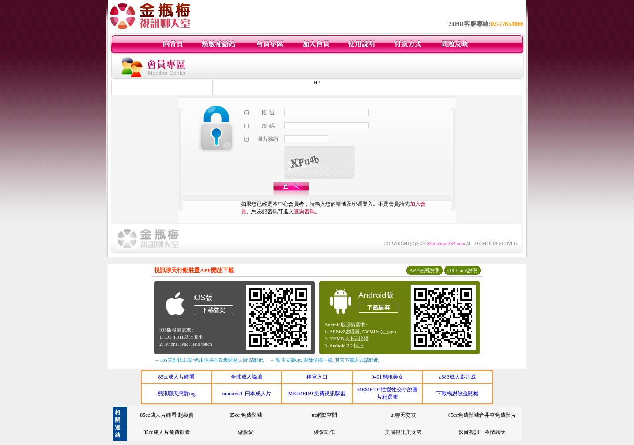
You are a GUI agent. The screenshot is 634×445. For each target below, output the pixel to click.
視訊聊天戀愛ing (176, 393)
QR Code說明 (462, 270)
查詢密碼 (304, 211)
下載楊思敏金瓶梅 (457, 393)
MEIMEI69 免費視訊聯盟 (317, 393)
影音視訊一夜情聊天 (482, 432)
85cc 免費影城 (245, 415)
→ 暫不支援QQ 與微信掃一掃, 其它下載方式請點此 (324, 360)
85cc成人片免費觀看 (167, 432)
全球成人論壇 (246, 377)
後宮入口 (317, 377)
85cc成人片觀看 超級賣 (167, 415)
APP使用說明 (424, 270)
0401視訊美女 (387, 377)
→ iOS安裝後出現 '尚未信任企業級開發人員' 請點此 (209, 360)
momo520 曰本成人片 (247, 393)
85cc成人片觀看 (176, 377)
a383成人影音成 (457, 377)
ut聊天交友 (403, 415)
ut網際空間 (324, 415)
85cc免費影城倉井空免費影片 (482, 415)
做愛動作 (324, 432)
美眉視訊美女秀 (403, 432)
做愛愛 (246, 432)
